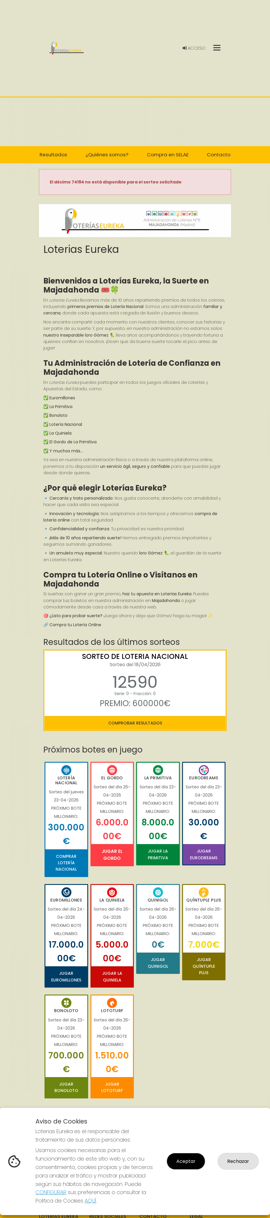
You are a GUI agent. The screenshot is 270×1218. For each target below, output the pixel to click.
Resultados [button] (53, 154)
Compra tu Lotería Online (75, 625)
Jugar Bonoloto (66, 1087)
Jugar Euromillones (66, 976)
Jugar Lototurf (112, 1087)
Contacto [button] (218, 154)
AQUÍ (90, 1200)
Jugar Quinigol (158, 963)
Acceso (193, 48)
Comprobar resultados (135, 723)
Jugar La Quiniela (112, 976)
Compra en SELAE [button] (168, 154)
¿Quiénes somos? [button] (107, 154)
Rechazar (238, 1161)
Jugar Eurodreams (203, 854)
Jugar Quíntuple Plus (204, 966)
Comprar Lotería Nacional (66, 862)
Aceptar (186, 1161)
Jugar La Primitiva (158, 854)
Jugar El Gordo (112, 854)
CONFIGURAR (50, 1192)
